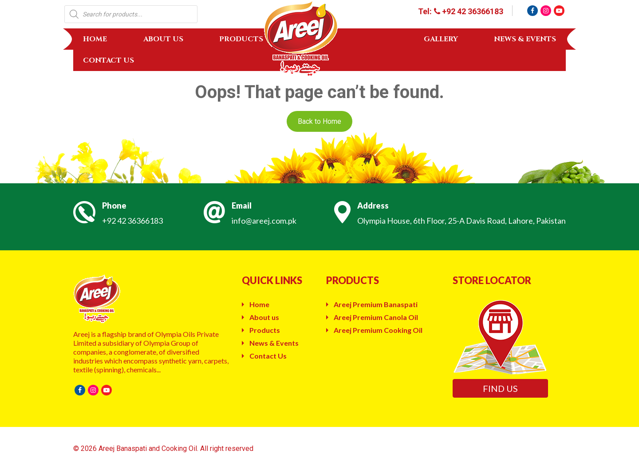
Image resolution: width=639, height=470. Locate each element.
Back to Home (319, 121)
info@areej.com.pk (264, 220)
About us (163, 39)
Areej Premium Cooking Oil (378, 330)
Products (241, 39)
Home (95, 39)
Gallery (441, 39)
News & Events (525, 39)
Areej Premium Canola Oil (376, 317)
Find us (500, 388)
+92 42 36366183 (132, 220)
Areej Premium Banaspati (376, 304)
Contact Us (108, 60)
